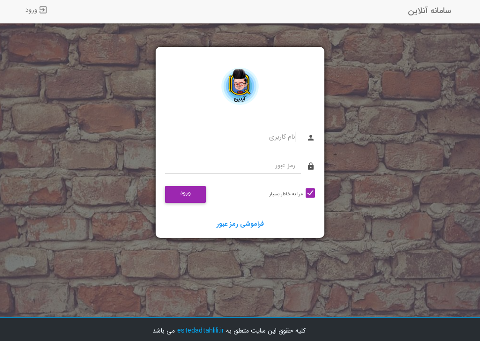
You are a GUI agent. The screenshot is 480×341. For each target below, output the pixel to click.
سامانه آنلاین (429, 10)
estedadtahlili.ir (200, 330)
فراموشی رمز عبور (240, 224)
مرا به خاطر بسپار (286, 194)
